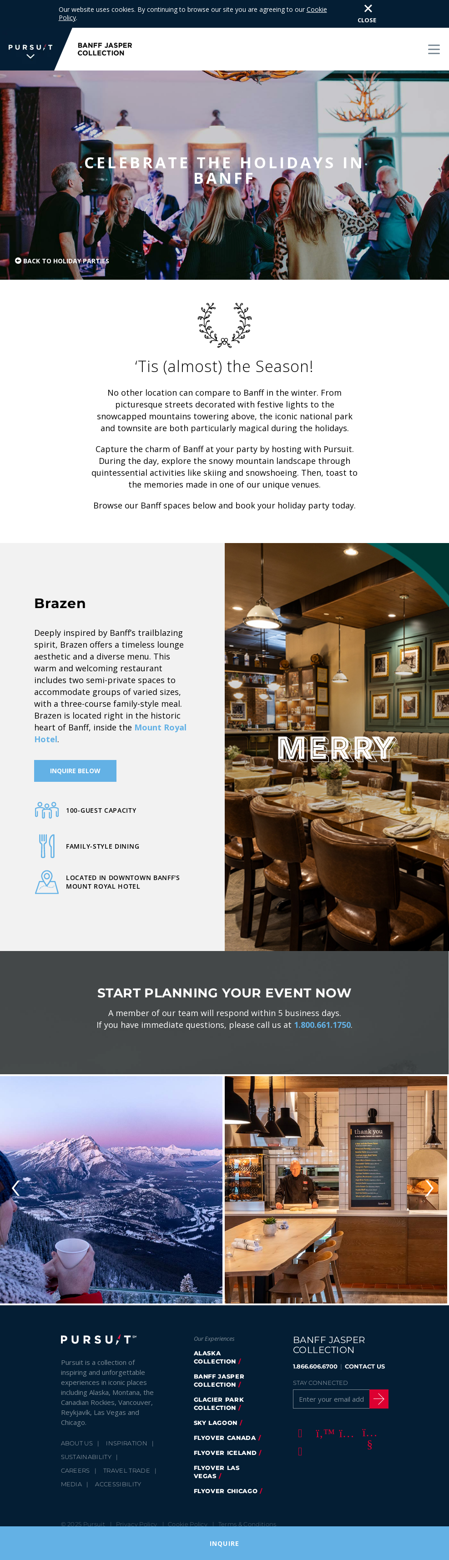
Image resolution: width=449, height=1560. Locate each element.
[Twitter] (322, 1422)
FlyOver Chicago (226, 1480)
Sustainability (86, 1445)
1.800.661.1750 (322, 1013)
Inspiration (126, 1432)
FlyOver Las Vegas (217, 1461)
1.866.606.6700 (315, 1355)
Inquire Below (75, 759)
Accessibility (118, 1473)
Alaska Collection (215, 1346)
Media (71, 1473)
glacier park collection (219, 1392)
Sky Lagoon (216, 1411)
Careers (75, 1459)
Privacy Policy (136, 1513)
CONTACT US (365, 1355)
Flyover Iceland (225, 1441)
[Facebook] (299, 1422)
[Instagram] (345, 1422)
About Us (77, 1432)
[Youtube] (368, 1422)
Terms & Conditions (247, 1513)
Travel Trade (126, 1459)
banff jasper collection (219, 1369)
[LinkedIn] (299, 1440)
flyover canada (225, 1426)
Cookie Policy (187, 1513)
